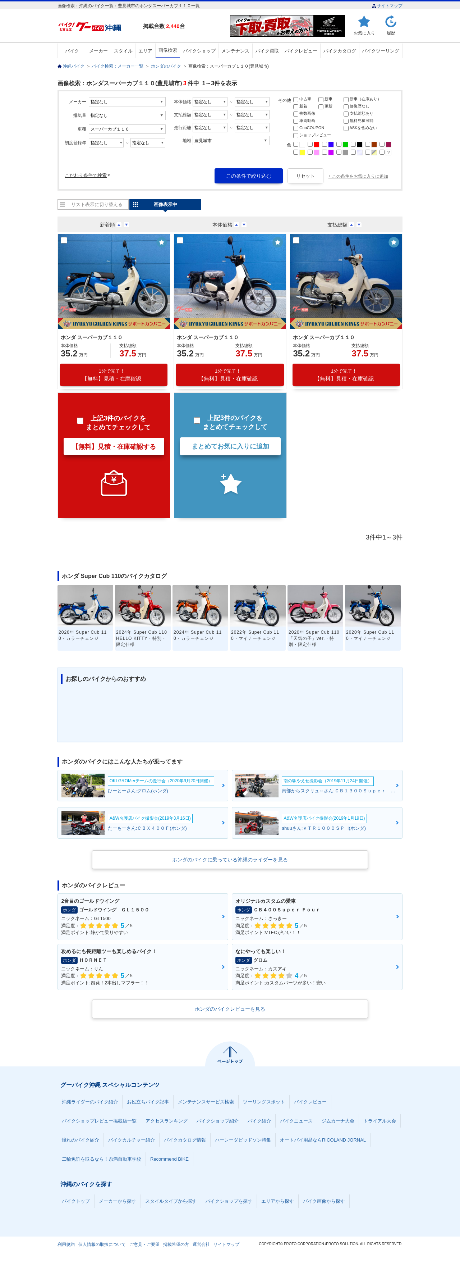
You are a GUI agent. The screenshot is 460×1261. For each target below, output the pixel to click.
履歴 (391, 33)
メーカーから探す (117, 1201)
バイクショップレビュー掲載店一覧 (99, 1121)
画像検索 (167, 50)
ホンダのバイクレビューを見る (230, 1009)
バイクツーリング (380, 51)
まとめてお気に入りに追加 (230, 446)
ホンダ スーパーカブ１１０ (92, 337)
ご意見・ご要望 (144, 1244)
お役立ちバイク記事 (148, 1102)
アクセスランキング (167, 1121)
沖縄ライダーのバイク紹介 (90, 1102)
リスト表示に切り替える (97, 204)
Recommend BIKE (169, 1159)
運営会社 (201, 1244)
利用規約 (66, 1244)
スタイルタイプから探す (171, 1201)
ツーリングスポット (264, 1102)
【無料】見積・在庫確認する (114, 446)
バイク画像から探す (324, 1201)
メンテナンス (235, 51)
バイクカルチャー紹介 (131, 1140)
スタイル (123, 51)
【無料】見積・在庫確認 (111, 375)
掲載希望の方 (176, 1244)
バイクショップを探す (229, 1201)
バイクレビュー (301, 51)
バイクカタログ (339, 51)
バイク (72, 51)
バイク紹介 (259, 1121)
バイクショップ (199, 51)
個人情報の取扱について (102, 1244)
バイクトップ (76, 1201)
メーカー (98, 51)
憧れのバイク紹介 (80, 1140)
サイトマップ (387, 5)
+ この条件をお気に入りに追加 (358, 176)
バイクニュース (296, 1121)
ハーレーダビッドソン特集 (243, 1140)
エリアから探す (277, 1201)
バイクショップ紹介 (218, 1121)
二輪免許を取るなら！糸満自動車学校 (101, 1159)
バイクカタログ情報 (185, 1140)
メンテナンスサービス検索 (206, 1102)
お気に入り (364, 33)
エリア (145, 51)
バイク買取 (267, 51)
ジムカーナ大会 (338, 1121)
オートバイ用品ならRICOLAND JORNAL (323, 1140)
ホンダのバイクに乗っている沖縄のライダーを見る (230, 859)
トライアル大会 (379, 1121)
